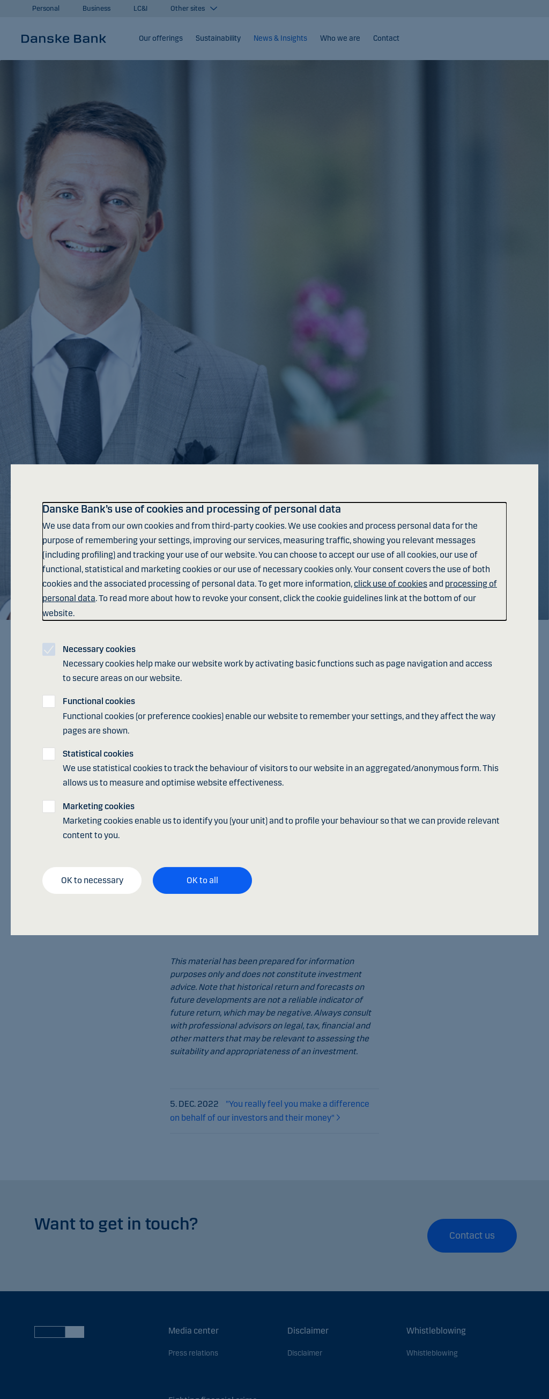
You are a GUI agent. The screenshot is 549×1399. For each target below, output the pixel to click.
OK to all (202, 880)
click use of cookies (390, 584)
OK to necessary (92, 880)
